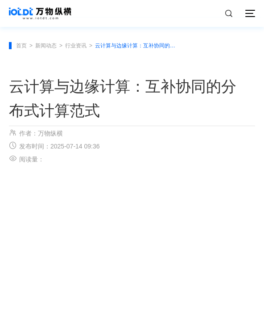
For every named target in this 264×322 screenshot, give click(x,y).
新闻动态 (46, 45)
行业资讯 (76, 45)
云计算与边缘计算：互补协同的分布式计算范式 (136, 45)
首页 (21, 45)
